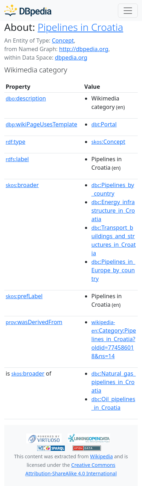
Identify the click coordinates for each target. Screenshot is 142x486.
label (17, 159)
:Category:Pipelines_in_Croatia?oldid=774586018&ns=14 (113, 339)
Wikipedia (101, 456)
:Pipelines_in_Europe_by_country (113, 270)
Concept (63, 40)
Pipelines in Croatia (80, 27)
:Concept (108, 142)
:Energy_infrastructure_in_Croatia (113, 210)
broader (22, 185)
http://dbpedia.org (83, 49)
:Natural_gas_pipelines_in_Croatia (113, 382)
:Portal (104, 124)
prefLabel (24, 296)
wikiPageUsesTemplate (41, 124)
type (15, 142)
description (26, 98)
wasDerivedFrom (34, 322)
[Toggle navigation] (128, 11)
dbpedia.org (71, 57)
